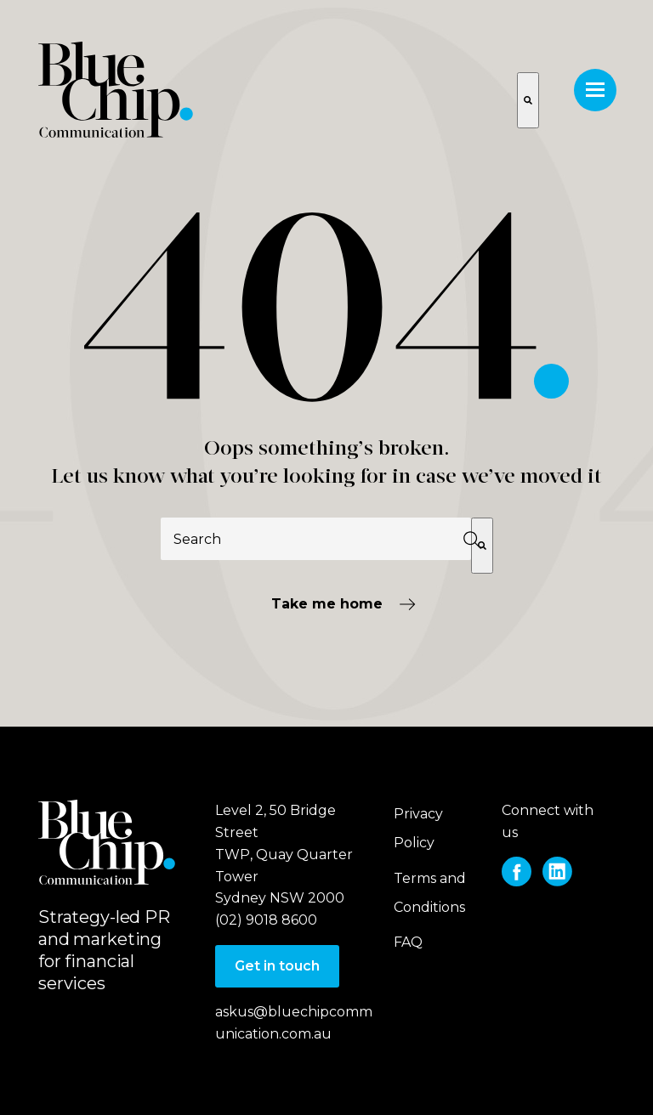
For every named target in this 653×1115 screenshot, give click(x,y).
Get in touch (277, 966)
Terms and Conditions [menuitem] (430, 892)
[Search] (482, 546)
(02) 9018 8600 (266, 920)
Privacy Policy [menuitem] (418, 828)
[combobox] (316, 539)
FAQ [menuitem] (408, 942)
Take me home (327, 604)
